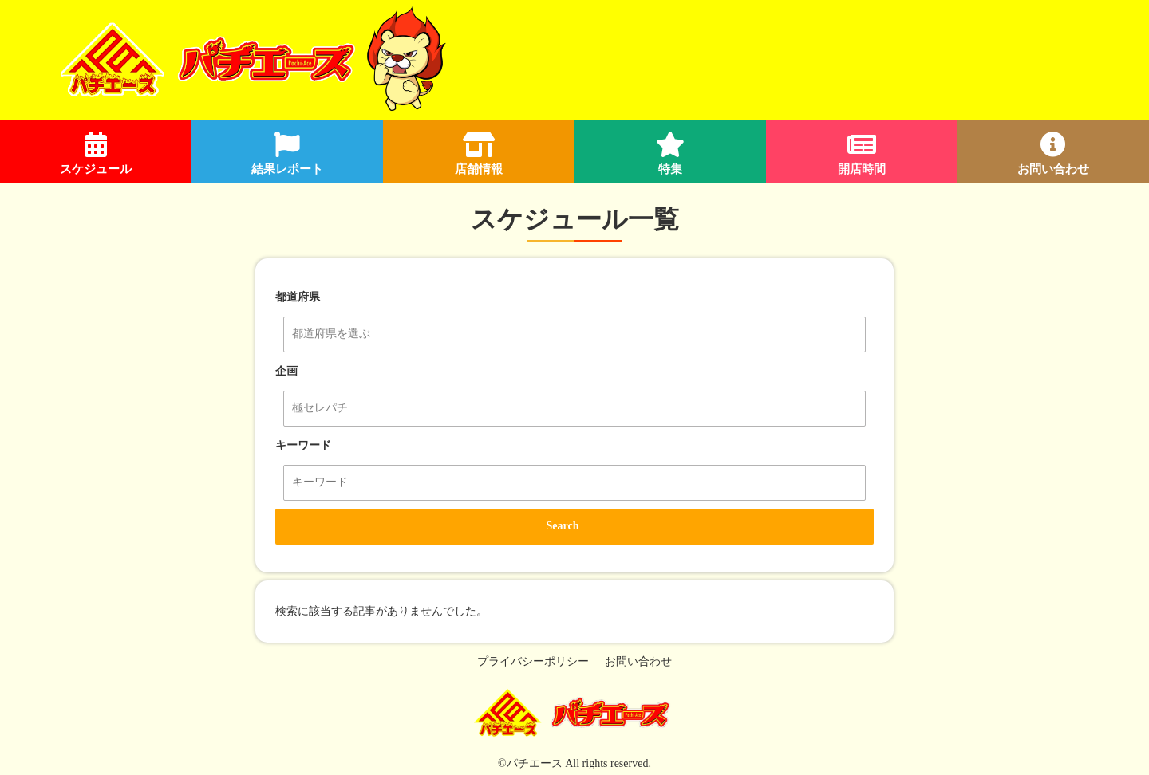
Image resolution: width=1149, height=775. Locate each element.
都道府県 (297, 297)
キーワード (303, 445)
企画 (286, 371)
